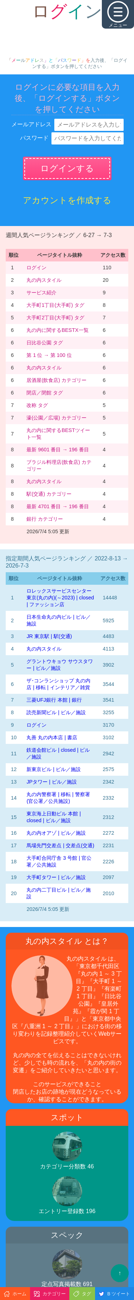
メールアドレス (31, 124)
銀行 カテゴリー (44, 519)
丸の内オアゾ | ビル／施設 (56, 833)
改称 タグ (37, 405)
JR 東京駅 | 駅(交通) (49, 636)
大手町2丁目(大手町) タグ (55, 317)
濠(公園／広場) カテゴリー (56, 418)
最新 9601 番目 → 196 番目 (57, 449)
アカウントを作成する (67, 200)
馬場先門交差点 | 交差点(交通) (60, 845)
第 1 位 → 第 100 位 (48, 355)
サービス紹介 (41, 292)
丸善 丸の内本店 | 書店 (51, 737)
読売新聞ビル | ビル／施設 (56, 712)
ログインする (67, 168)
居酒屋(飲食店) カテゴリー (56, 380)
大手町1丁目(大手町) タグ (55, 305)
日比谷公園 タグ (44, 342)
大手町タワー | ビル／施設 (56, 877)
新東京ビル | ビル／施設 (53, 769)
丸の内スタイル (43, 280)
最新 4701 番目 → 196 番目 (57, 506)
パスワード (34, 138)
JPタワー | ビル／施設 (51, 782)
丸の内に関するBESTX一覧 (57, 330)
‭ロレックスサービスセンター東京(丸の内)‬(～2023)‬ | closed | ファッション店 (60, 597)
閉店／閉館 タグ (44, 393)
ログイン (36, 267)
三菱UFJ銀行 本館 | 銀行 (53, 700)
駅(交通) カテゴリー (48, 494)
